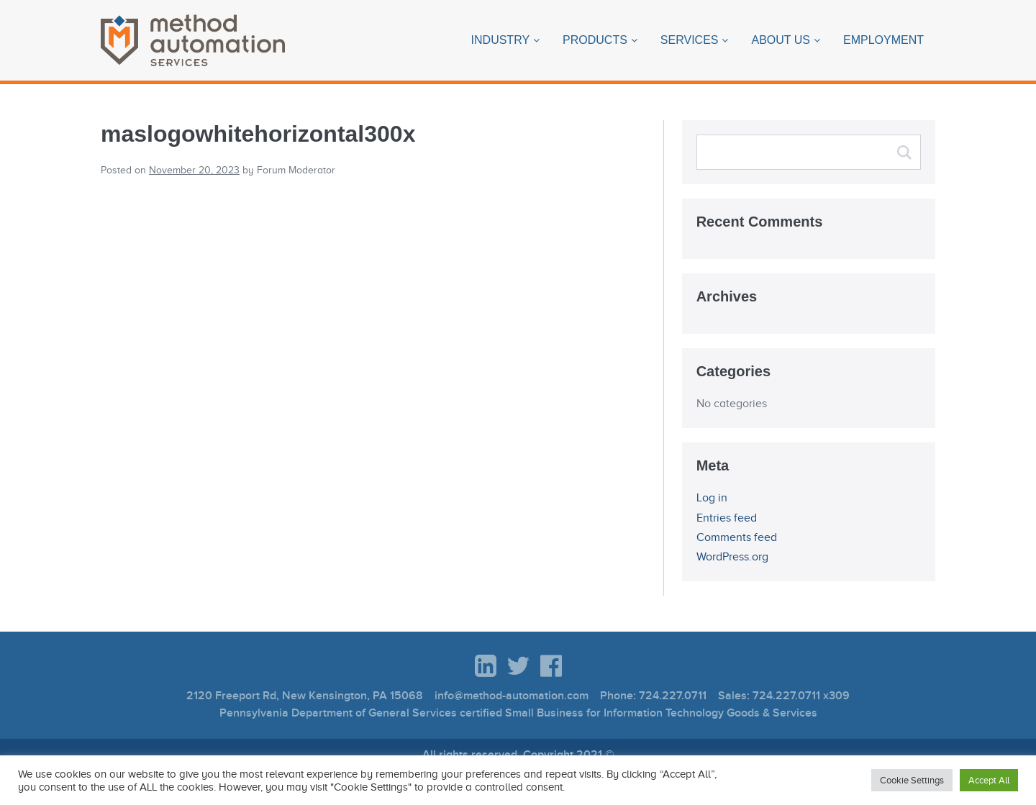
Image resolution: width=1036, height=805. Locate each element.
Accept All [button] (988, 780)
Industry (500, 40)
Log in (711, 497)
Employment (883, 40)
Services (689, 40)
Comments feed (736, 537)
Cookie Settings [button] (912, 780)
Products (595, 40)
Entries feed (726, 517)
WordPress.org (732, 556)
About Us (780, 40)
